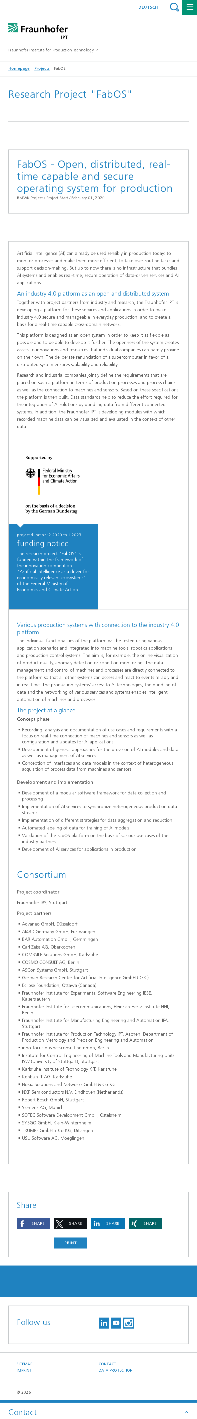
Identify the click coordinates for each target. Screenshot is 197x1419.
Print (70, 1242)
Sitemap (24, 1364)
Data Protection (116, 1370)
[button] (33, 1223)
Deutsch (148, 7)
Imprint (24, 1370)
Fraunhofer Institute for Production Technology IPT (54, 50)
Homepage (19, 68)
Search (174, 7)
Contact (107, 1364)
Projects (42, 68)
